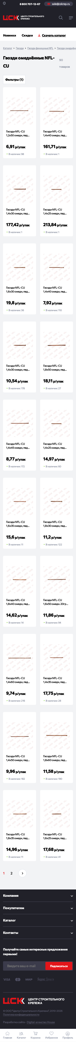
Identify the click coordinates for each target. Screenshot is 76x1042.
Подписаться (59, 966)
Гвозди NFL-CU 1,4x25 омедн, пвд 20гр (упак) (54, 446)
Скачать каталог (54, 35)
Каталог (7, 48)
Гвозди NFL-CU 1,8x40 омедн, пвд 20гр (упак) (17, 602)
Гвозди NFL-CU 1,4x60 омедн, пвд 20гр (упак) (17, 680)
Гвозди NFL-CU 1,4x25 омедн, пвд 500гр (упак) (54, 212)
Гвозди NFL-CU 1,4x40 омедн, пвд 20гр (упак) (54, 290)
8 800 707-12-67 (30, 4)
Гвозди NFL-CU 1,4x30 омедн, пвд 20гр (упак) (17, 368)
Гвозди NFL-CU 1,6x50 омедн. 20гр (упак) (54, 602)
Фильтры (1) (14, 79)
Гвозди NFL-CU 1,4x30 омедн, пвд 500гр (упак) (17, 212)
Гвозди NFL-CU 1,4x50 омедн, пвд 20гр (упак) (17, 759)
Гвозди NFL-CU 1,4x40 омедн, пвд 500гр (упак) (54, 134)
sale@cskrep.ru (61, 3)
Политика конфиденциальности (21, 1014)
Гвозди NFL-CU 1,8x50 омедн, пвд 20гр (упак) (54, 368)
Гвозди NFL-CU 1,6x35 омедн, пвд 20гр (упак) (17, 524)
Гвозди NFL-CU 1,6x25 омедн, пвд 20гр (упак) (54, 837)
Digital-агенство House (41, 1022)
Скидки (27, 35)
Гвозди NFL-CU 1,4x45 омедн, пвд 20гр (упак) (17, 446)
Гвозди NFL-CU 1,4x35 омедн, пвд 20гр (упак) (54, 680)
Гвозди (20, 48)
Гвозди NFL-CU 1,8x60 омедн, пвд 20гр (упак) (54, 759)
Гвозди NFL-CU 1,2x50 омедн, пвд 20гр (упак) (17, 134)
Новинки (9, 35)
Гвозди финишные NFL (40, 48)
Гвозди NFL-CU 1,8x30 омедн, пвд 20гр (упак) (54, 524)
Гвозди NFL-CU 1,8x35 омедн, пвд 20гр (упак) (17, 837)
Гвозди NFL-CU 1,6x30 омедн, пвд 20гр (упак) (17, 290)
